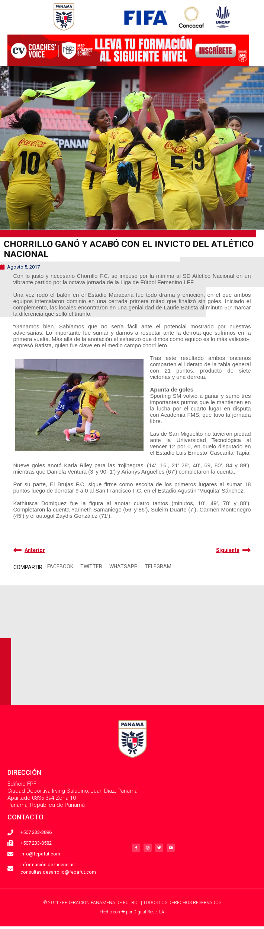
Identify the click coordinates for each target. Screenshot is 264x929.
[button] (60, 566)
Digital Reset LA (148, 912)
